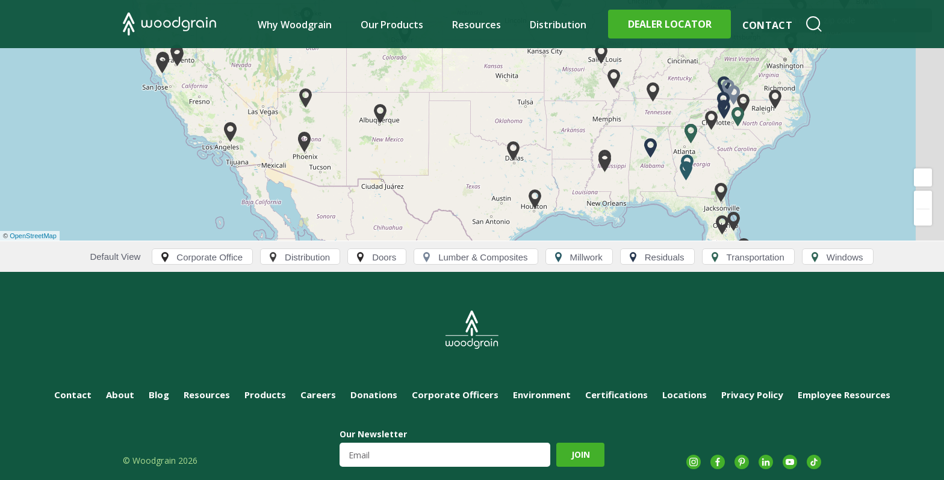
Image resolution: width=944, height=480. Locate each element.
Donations (373, 395)
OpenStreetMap (33, 235)
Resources (476, 24)
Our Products (392, 24)
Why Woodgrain (295, 24)
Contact (767, 25)
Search (814, 24)
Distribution (558, 24)
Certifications (616, 395)
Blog (159, 395)
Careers (318, 395)
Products (265, 395)
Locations (684, 395)
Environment (542, 395)
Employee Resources (844, 395)
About (120, 395)
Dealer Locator (670, 24)
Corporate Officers (455, 395)
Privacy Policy (752, 395)
